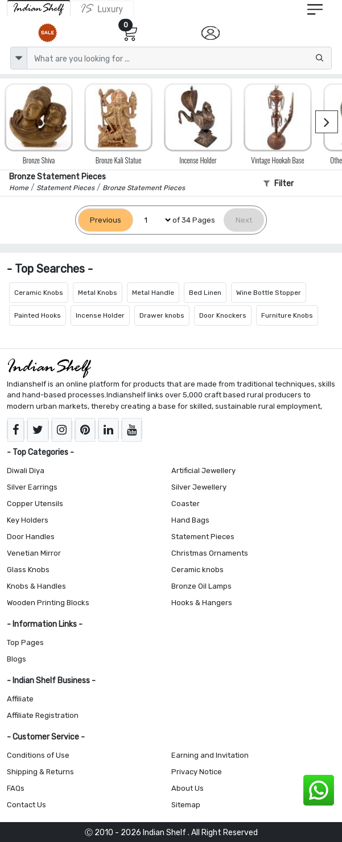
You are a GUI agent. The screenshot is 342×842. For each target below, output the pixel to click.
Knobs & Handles (36, 586)
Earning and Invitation (210, 755)
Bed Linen (205, 293)
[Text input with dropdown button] (179, 58)
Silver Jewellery (198, 487)
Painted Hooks (37, 315)
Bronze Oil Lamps (201, 586)
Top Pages (25, 642)
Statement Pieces (202, 536)
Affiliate (20, 699)
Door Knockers (222, 315)
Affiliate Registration (43, 715)
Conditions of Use (38, 755)
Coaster (185, 503)
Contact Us (26, 804)
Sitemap (185, 804)
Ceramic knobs (197, 569)
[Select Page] (152, 220)
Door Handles (31, 536)
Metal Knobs (97, 293)
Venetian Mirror (34, 553)
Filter (278, 183)
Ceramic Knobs (38, 293)
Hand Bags (190, 520)
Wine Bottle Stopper (268, 293)
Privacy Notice (196, 771)
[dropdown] (18, 58)
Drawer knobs (161, 315)
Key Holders (27, 520)
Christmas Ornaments (209, 553)
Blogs (16, 659)
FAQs (15, 788)
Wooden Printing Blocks (48, 602)
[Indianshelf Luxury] (102, 9)
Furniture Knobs (287, 315)
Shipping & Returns (40, 771)
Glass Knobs (28, 569)
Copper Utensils (35, 503)
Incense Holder (100, 315)
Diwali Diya (25, 470)
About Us (187, 788)
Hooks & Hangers (201, 602)
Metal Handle (153, 293)
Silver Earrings (32, 487)
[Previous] (105, 220)
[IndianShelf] (39, 8)
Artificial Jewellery (203, 470)
